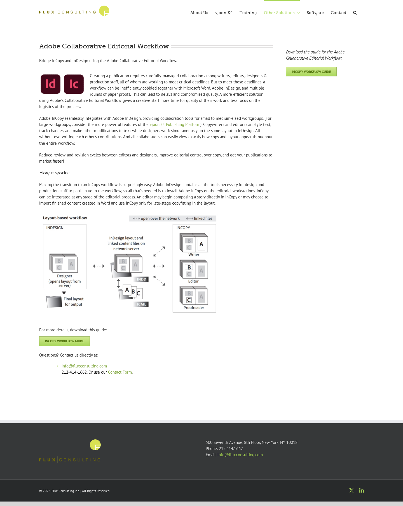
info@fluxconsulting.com (240, 454)
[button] (355, 12)
